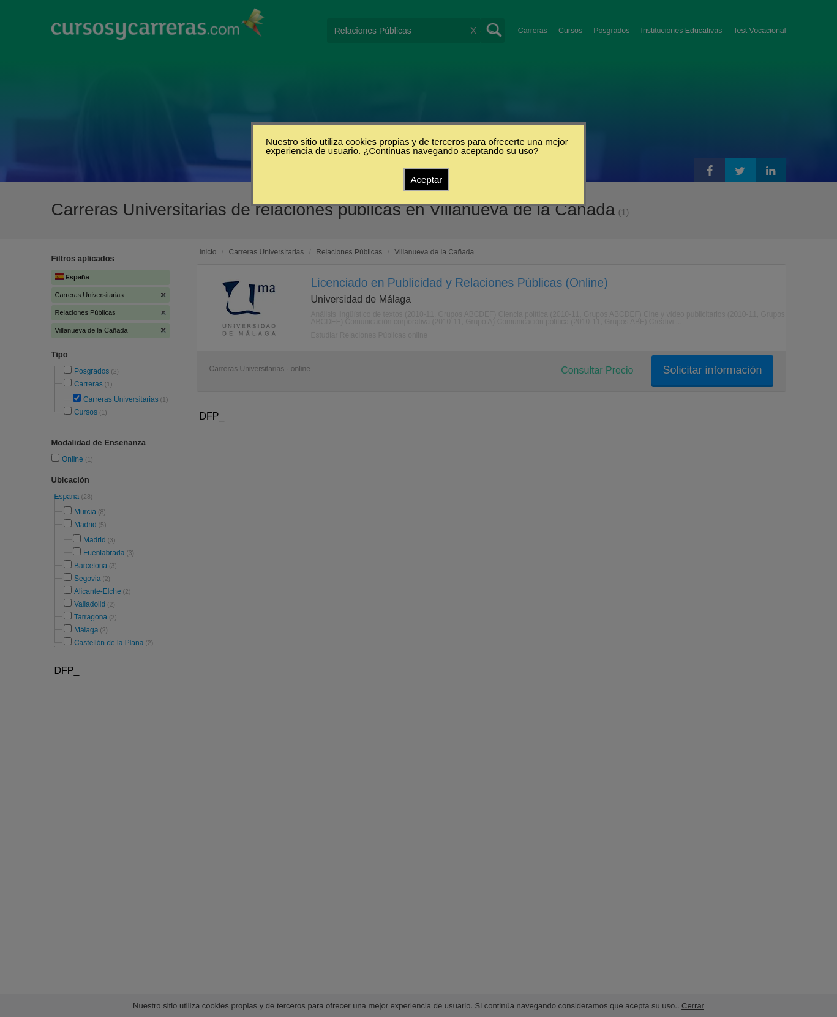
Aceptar (427, 179)
